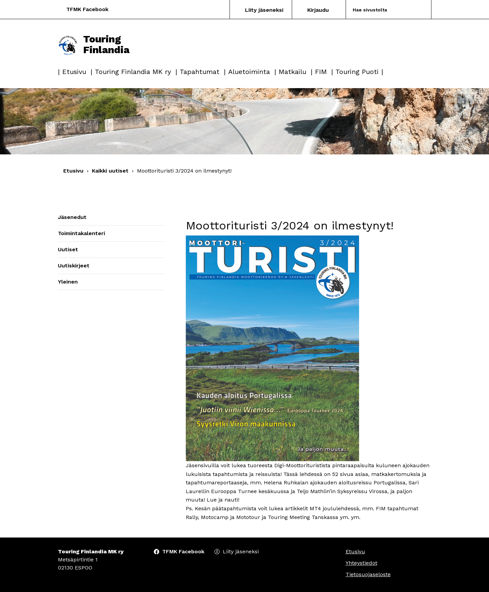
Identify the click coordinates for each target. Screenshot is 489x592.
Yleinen (68, 282)
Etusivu (74, 72)
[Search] (380, 9)
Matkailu (292, 72)
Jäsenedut (72, 217)
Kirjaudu (318, 10)
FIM (321, 72)
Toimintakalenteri (81, 233)
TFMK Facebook (87, 9)
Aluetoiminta (249, 72)
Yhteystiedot (361, 563)
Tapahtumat (199, 72)
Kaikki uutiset (110, 171)
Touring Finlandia (93, 44)
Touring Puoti (357, 72)
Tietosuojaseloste (368, 574)
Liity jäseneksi (264, 10)
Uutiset (68, 249)
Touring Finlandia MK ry (133, 72)
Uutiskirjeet (74, 265)
